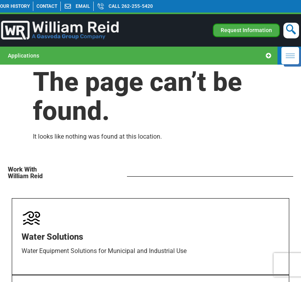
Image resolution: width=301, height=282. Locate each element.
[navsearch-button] (291, 30)
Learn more (41, 274)
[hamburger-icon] (290, 55)
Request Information (246, 30)
